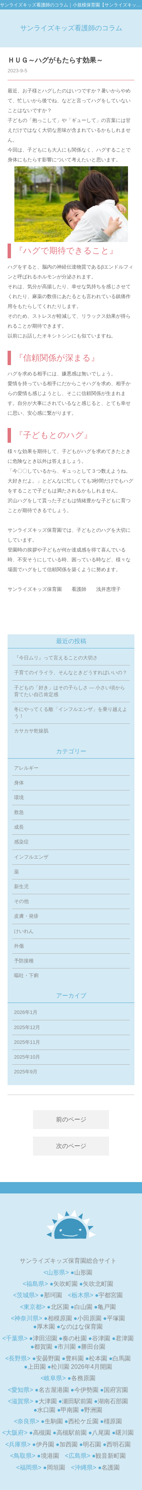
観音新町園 (110, 1456)
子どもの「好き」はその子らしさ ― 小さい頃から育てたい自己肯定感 (69, 691)
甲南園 (70, 1410)
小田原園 (89, 1318)
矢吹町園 (65, 1284)
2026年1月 (25, 1012)
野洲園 (93, 1410)
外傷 (19, 946)
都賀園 (43, 1346)
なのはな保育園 (81, 1326)
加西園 (68, 1444)
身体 (19, 783)
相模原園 (60, 1318)
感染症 (21, 842)
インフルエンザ (31, 857)
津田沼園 (45, 1338)
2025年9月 (25, 1072)
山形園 (83, 1272)
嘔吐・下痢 (26, 975)
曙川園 (124, 1432)
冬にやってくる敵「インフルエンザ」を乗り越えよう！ (70, 712)
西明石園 (118, 1444)
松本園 (98, 1358)
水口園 (46, 1410)
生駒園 (54, 1421)
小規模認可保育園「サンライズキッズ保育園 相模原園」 (71, 1224)
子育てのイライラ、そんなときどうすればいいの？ (70, 672)
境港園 (50, 1456)
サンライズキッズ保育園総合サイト (68, 1260)
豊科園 (75, 1358)
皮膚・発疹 (26, 916)
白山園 (83, 1307)
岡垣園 (56, 1467)
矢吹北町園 (98, 1284)
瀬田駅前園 (77, 1401)
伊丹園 (45, 1444)
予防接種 (24, 961)
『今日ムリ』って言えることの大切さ (56, 658)
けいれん (24, 931)
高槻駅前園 (71, 1432)
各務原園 (83, 1378)
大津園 (48, 1401)
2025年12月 (27, 1027)
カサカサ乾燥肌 (31, 731)
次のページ (71, 1146)
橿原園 (113, 1421)
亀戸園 (107, 1307)
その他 (21, 901)
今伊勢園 (86, 1390)
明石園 (92, 1444)
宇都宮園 (110, 1295)
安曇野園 (48, 1358)
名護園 (110, 1467)
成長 (19, 827)
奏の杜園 (74, 1338)
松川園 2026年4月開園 (81, 1366)
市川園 (67, 1346)
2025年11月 (27, 1042)
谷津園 (101, 1338)
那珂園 (53, 1295)
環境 (19, 797)
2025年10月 (27, 1057)
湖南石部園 (113, 1401)
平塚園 (116, 1318)
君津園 (124, 1338)
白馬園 (121, 1358)
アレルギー (26, 768)
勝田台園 (93, 1346)
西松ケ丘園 (83, 1421)
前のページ (71, 1119)
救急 (19, 812)
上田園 (37, 1366)
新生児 (21, 886)
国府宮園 (116, 1390)
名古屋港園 (54, 1390)
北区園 (60, 1307)
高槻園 (42, 1432)
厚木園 (46, 1326)
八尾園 (101, 1432)
